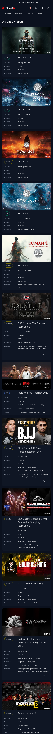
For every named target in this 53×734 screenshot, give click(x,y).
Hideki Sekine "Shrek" (25, 285)
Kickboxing (28, 342)
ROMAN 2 (23, 161)
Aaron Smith (22, 474)
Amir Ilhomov (32, 346)
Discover (7, 13)
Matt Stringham (29, 671)
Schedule (19, 13)
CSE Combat (22, 339)
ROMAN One (24, 109)
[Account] (48, 8)
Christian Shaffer (42, 474)
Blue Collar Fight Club (25, 538)
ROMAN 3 (23, 213)
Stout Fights (22, 464)
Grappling (21, 467)
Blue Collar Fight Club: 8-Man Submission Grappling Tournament (33, 522)
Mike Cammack (41, 671)
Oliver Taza (31, 474)
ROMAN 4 (23, 265)
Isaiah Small (42, 346)
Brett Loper (21, 669)
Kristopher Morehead (33, 669)
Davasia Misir (22, 346)
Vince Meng (31, 477)
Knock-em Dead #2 (27, 713)
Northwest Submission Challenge (29, 658)
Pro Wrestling (29, 229)
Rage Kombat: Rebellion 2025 (33, 392)
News (40, 13)
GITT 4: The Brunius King (30, 583)
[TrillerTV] (8, 8)
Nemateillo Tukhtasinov (26, 348)
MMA (26, 73)
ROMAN (21, 70)
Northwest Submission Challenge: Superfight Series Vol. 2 (32, 642)
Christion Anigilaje (41, 348)
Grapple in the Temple (25, 596)
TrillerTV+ (30, 13)
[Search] (42, 8)
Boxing (20, 408)
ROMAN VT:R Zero (27, 57)
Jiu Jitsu (20, 73)
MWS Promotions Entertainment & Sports (32, 405)
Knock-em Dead (23, 725)
